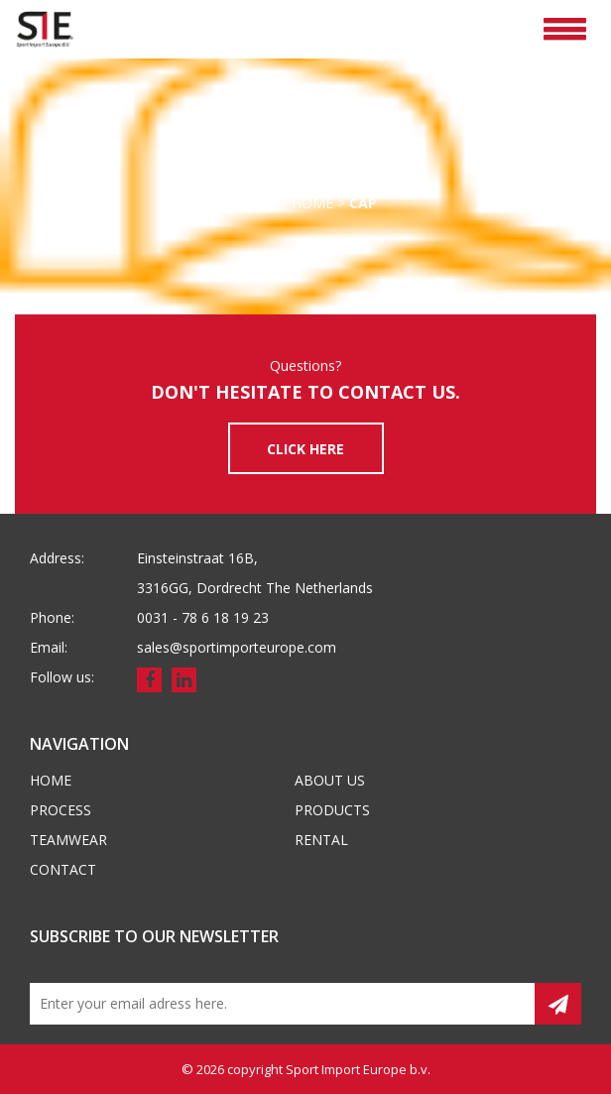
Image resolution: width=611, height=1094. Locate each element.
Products (332, 809)
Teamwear (68, 839)
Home (255, 202)
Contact (63, 869)
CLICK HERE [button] (305, 448)
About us (330, 780)
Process (60, 809)
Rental (321, 839)
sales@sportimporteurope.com (236, 647)
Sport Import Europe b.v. (358, 1069)
